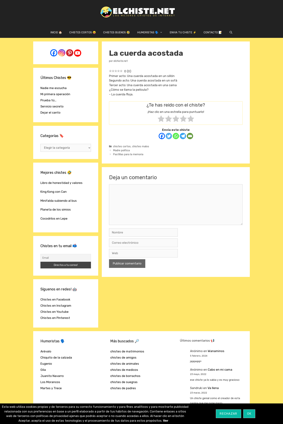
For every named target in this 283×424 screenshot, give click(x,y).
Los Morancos (50, 382)
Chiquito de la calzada (56, 357)
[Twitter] (169, 136)
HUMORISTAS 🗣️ (151, 32)
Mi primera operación (55, 94)
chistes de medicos (124, 370)
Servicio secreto (52, 106)
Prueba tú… (48, 100)
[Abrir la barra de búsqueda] (231, 32)
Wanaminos (216, 351)
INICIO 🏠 (56, 32)
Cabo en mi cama (220, 369)
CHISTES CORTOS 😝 (82, 32)
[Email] (190, 136)
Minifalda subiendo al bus (58, 200)
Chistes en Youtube (54, 311)
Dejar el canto (50, 112)
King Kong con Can (53, 191)
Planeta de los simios (55, 209)
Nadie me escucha (53, 88)
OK (249, 413)
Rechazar (228, 413)
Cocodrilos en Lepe (54, 218)
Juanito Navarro (52, 376)
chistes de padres (123, 388)
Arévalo (45, 351)
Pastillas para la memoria (128, 154)
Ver (165, 420)
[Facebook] (162, 136)
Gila (43, 370)
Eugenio (46, 363)
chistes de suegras (124, 382)
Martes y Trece (51, 388)
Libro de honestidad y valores (61, 183)
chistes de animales (124, 363)
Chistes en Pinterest (55, 318)
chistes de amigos (123, 357)
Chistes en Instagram (55, 305)
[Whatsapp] (176, 136)
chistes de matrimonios (127, 351)
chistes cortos (122, 146)
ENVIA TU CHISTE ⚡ (183, 32)
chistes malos (140, 146)
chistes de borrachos (125, 376)
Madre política (121, 150)
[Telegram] (183, 136)
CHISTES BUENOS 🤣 (116, 32)
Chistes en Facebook (55, 299)
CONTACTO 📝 (213, 32)
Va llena (213, 388)
